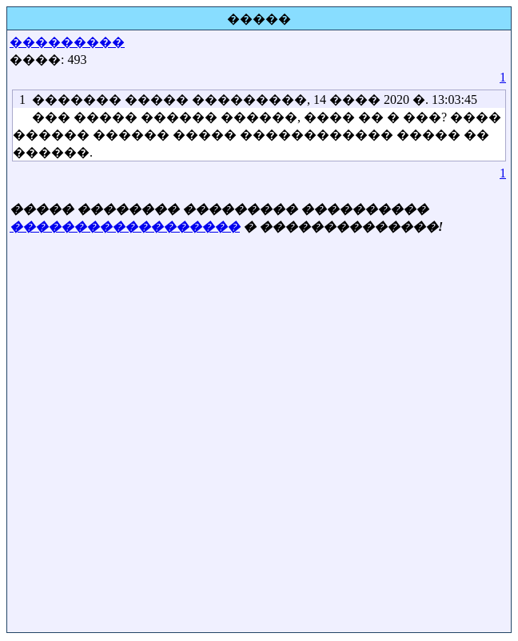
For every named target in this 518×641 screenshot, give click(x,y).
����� (259, 19)
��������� (67, 42)
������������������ (125, 226)
